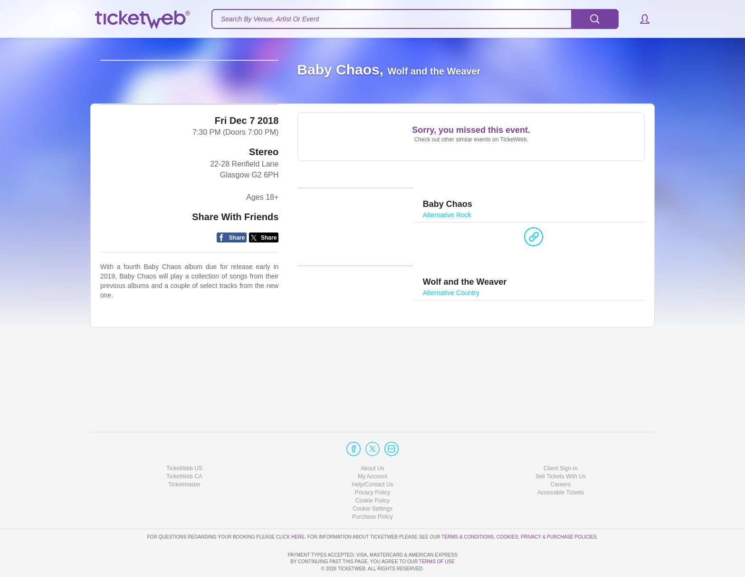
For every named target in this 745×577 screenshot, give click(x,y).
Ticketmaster (184, 457)
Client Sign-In (561, 440)
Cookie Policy (372, 473)
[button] (640, 19)
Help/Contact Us (372, 457)
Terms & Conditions (467, 509)
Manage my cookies (372, 481)
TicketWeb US (184, 440)
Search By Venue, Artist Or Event (270, 19)
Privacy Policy (373, 465)
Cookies (507, 509)
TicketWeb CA (184, 449)
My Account (372, 449)
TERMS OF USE (437, 561)
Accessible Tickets (560, 465)
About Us (372, 440)
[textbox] (415, 19)
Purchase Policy (372, 489)
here (298, 509)
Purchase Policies (571, 509)
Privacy (531, 509)
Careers (561, 457)
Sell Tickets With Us (560, 449)
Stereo (263, 226)
